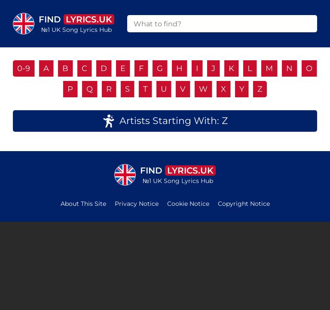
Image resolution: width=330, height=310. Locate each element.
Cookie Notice (188, 204)
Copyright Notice (244, 204)
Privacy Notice (137, 204)
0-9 (23, 68)
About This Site (83, 204)
